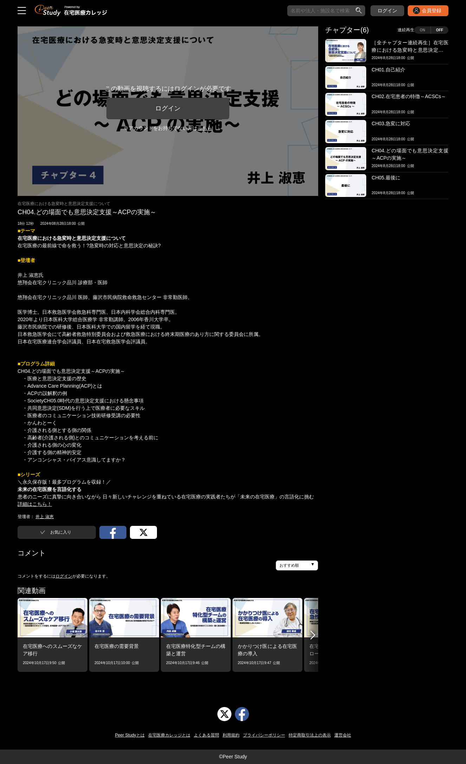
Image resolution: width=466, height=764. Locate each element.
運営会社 (342, 735)
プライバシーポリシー (264, 735)
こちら (204, 128)
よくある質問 (206, 735)
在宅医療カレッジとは (169, 735)
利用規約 (231, 735)
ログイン (387, 10)
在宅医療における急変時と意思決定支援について (64, 203)
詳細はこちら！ (35, 504)
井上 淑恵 (44, 516)
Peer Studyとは (129, 735)
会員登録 (431, 10)
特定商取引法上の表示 (310, 735)
